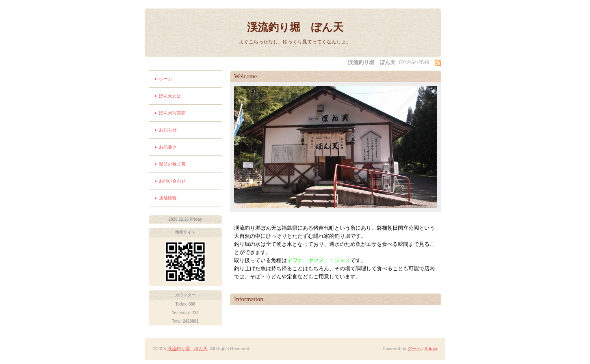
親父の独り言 (172, 164)
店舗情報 (168, 198)
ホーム (165, 78)
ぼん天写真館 (172, 112)
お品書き (168, 146)
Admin (431, 348)
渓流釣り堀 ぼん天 (295, 27)
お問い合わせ (172, 181)
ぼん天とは (170, 95)
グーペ (414, 348)
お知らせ (168, 129)
